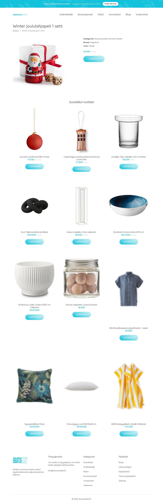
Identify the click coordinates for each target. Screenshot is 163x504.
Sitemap (122, 481)
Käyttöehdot (124, 472)
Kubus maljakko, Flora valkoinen (81, 233)
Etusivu (16, 31)
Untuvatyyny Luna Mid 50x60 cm (81, 425)
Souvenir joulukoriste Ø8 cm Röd (34, 157)
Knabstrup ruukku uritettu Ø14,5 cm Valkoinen (34, 306)
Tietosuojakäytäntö (127, 477)
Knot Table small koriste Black (34, 233)
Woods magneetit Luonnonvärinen (81, 305)
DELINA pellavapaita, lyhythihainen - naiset (128, 329)
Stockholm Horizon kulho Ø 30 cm (128, 233)
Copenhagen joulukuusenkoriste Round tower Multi (81, 158)
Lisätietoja (94, 60)
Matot (101, 14)
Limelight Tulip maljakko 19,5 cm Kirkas (128, 157)
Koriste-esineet (115, 39)
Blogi (128, 14)
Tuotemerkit (142, 14)
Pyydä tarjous (110, 4)
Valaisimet (87, 486)
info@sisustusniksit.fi (57, 471)
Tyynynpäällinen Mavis (34, 425)
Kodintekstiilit (66, 14)
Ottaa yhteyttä (125, 468)
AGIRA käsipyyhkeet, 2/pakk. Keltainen (128, 425)
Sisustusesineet (85, 14)
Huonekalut (115, 14)
